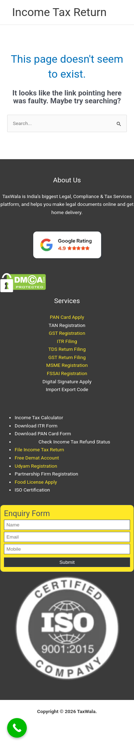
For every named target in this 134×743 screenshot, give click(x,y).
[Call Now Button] (17, 728)
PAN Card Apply (67, 317)
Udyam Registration (36, 466)
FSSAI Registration (67, 373)
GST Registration (67, 333)
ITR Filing (67, 341)
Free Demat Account (37, 458)
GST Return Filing (67, 357)
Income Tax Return (59, 12)
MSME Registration (67, 365)
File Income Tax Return (39, 449)
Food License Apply (36, 482)
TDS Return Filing (67, 349)
